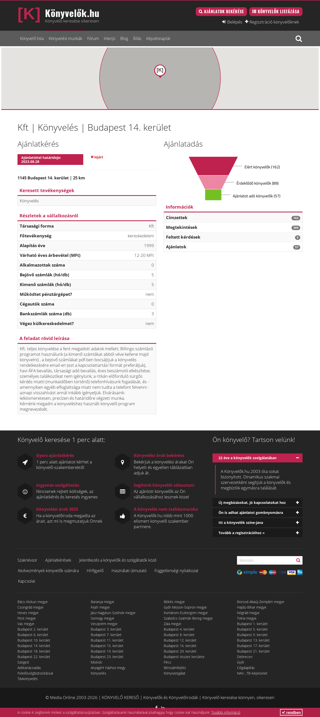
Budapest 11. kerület (107, 640)
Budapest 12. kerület (180, 640)
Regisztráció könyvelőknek (274, 21)
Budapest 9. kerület (252, 634)
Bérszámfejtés (175, 667)
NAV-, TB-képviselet (252, 673)
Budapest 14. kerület (34, 645)
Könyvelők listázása (279, 11)
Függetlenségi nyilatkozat (176, 570)
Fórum (93, 38)
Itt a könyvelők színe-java (240, 522)
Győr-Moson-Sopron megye (185, 607)
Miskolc (96, 662)
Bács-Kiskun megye (33, 601)
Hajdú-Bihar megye (251, 607)
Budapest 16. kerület (180, 645)
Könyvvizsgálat (175, 673)
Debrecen (244, 656)
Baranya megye (102, 601)
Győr (240, 662)
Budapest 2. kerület (33, 629)
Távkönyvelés (28, 678)
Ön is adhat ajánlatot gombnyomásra (250, 512)
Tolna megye (246, 618)
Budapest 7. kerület (106, 634)
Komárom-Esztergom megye (186, 612)
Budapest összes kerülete (184, 656)
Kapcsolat (26, 581)
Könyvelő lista (32, 38)
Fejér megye (100, 607)
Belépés (234, 21)
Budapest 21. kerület (253, 651)
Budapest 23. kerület (107, 656)
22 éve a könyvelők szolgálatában (247, 457)
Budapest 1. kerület (252, 623)
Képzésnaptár (158, 38)
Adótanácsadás (29, 667)
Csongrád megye (31, 607)
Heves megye (28, 612)
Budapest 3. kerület (106, 629)
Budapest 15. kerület (107, 645)
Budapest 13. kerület (253, 640)
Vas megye (26, 623)
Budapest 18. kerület (34, 651)
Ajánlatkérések (58, 560)
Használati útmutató (129, 570)
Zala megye (172, 623)
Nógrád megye (248, 612)
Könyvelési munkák (65, 38)
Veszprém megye (104, 623)
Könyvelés (98, 673)
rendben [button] (291, 712)
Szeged (23, 662)
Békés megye (174, 601)
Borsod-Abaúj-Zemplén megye (260, 601)
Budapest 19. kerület (107, 651)
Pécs (167, 662)
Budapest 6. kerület (33, 634)
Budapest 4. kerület (179, 629)
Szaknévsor (27, 560)
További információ (225, 712)
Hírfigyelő (95, 570)
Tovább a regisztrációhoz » (241, 532)
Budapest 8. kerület (179, 634)
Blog (124, 38)
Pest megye (27, 618)
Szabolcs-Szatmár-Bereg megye (188, 618)
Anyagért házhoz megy (108, 667)
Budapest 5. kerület (252, 629)
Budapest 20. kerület (180, 651)
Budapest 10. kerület (34, 640)
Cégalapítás (246, 667)
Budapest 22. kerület (34, 656)
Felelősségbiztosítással (35, 673)
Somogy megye (102, 618)
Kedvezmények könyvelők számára (48, 570)
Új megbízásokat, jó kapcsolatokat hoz (252, 502)
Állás (137, 38)
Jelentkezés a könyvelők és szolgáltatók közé (117, 560)
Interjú (109, 38)
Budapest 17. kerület (253, 645)
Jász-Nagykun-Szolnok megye (113, 612)
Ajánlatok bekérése (224, 11)
